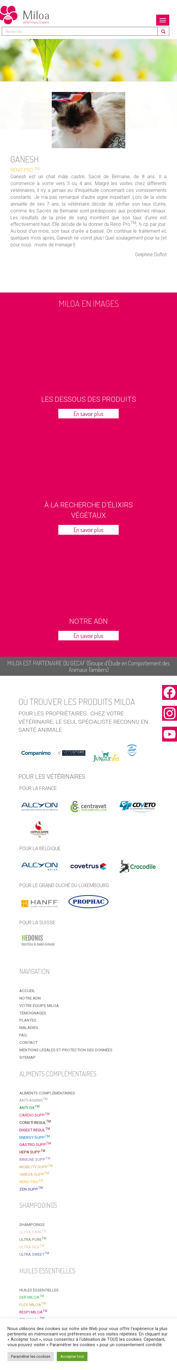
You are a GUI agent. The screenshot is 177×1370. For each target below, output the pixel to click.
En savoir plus (88, 413)
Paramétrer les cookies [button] (30, 1356)
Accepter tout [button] (72, 1356)
